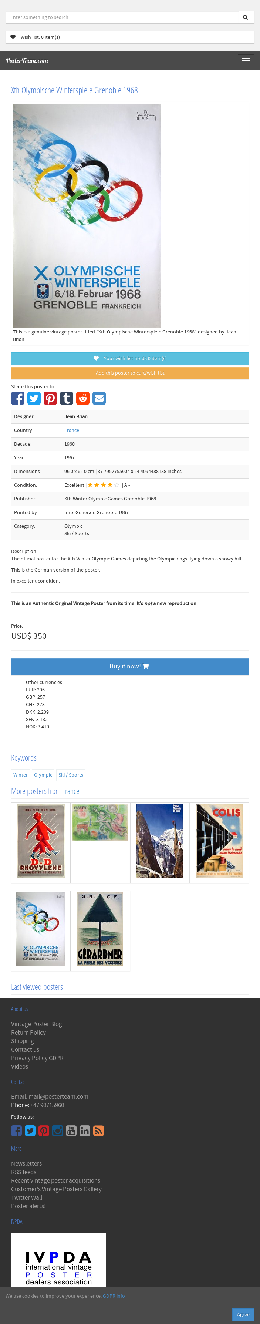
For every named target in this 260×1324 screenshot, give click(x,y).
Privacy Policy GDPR (37, 1058)
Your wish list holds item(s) (130, 358)
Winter (20, 775)
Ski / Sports (70, 775)
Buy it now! (129, 666)
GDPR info (114, 1296)
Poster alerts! (28, 1206)
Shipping (22, 1041)
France (71, 430)
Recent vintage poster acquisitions (55, 1181)
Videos (19, 1067)
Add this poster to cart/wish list (130, 373)
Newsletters (26, 1164)
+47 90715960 (47, 1105)
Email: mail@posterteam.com (49, 1097)
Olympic (43, 775)
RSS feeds (23, 1172)
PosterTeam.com (27, 60)
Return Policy (28, 1033)
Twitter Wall (26, 1198)
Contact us (25, 1050)
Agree (243, 1314)
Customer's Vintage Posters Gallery (56, 1189)
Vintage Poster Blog (36, 1024)
